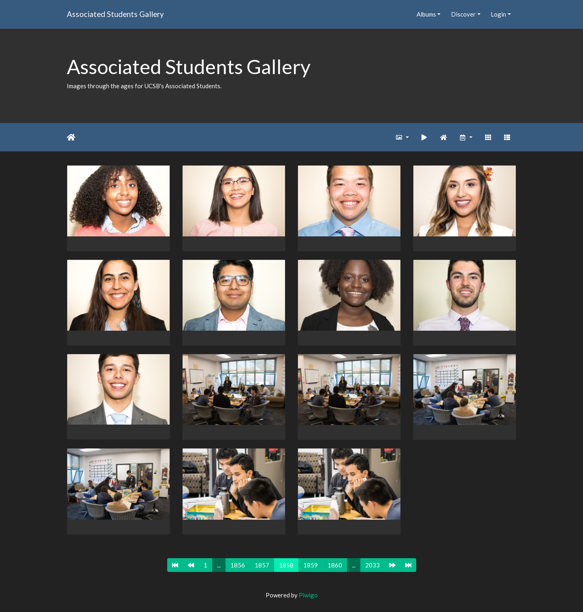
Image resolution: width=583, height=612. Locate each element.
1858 (286, 565)
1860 (335, 565)
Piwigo (308, 595)
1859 (310, 565)
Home (71, 137)
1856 (237, 565)
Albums (426, 14)
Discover (463, 14)
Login (498, 14)
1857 (262, 565)
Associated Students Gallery (115, 14)
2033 (372, 565)
